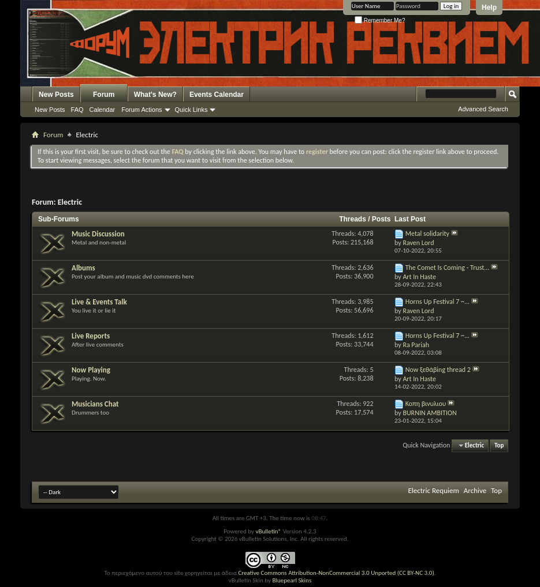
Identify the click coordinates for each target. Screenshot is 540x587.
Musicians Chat (95, 404)
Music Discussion (98, 233)
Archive (475, 490)
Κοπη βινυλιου (425, 404)
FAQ (77, 109)
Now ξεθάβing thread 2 (438, 370)
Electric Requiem (433, 490)
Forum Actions (141, 109)
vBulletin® (268, 531)
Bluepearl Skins (291, 580)
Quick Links (191, 109)
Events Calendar (216, 95)
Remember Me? (380, 20)
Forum (103, 95)
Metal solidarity (427, 233)
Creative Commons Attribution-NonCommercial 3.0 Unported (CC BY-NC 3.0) (336, 573)
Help (489, 7)
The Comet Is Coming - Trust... (447, 268)
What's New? (155, 95)
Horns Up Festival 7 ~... (437, 302)
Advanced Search (483, 109)
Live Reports (91, 336)
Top (499, 445)
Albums (83, 268)
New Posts (56, 95)
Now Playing (91, 370)
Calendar (103, 109)
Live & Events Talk (99, 302)
